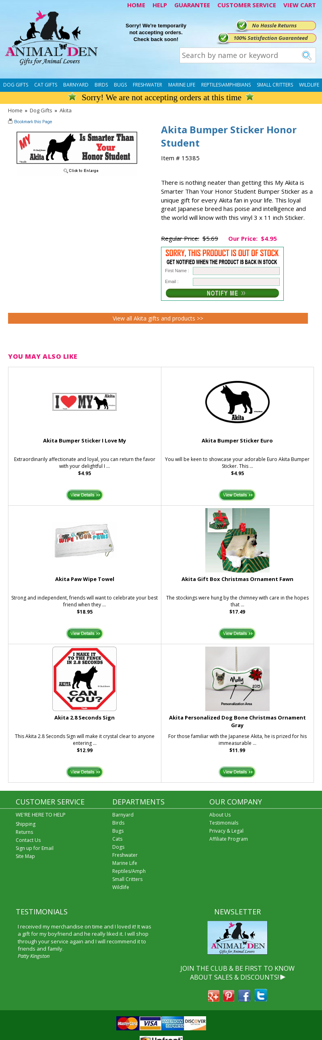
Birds (101, 84)
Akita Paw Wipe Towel (84, 579)
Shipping (25, 824)
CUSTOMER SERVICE (246, 5)
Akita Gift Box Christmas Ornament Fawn (237, 579)
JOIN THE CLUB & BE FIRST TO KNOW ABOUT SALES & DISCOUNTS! (237, 973)
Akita (66, 110)
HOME (136, 5)
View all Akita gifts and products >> (158, 318)
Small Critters (275, 84)
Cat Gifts (45, 84)
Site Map (25, 856)
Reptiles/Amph (129, 871)
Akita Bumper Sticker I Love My (84, 440)
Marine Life (181, 84)
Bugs (120, 84)
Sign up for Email (35, 848)
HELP (160, 5)
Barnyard (76, 84)
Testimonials (223, 822)
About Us (220, 814)
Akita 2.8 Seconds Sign (84, 717)
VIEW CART (299, 5)
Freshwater (147, 84)
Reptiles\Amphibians (226, 84)
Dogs (118, 847)
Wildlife (309, 84)
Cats (117, 838)
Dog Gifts (15, 84)
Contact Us (28, 840)
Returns (24, 832)
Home (15, 110)
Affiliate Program (228, 838)
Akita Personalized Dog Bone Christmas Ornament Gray (237, 721)
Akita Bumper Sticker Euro (237, 440)
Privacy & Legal (226, 830)
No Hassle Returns (274, 25)
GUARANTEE (192, 5)
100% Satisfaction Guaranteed (270, 37)
